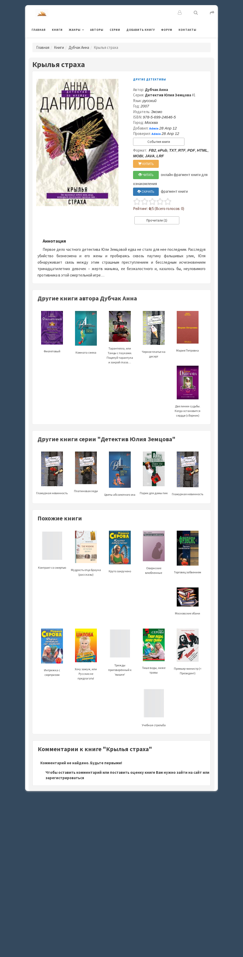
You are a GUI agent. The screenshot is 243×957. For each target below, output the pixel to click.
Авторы (97, 30)
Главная (39, 30)
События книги (158, 142)
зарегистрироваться (64, 777)
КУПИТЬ (146, 164)
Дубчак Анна (79, 47)
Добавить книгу (140, 30)
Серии (115, 30)
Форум (166, 30)
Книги (57, 30)
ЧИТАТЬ (146, 175)
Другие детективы (149, 79)
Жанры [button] (75, 30)
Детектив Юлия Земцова (168, 95)
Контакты (188, 30)
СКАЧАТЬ (145, 191)
